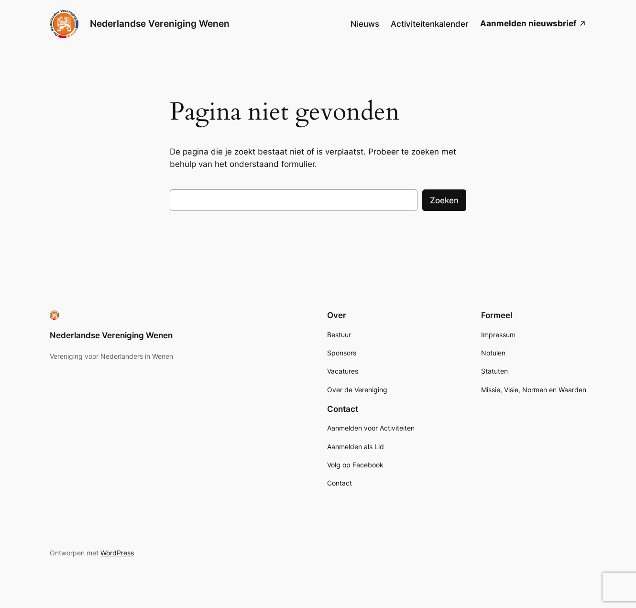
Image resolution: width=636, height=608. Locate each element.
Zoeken (444, 200)
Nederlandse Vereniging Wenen (160, 23)
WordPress (117, 553)
